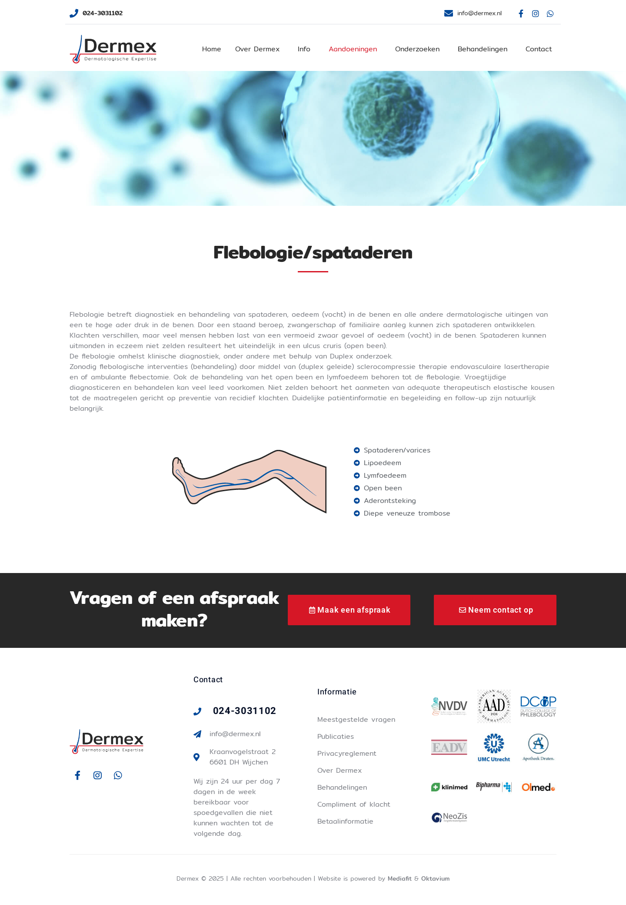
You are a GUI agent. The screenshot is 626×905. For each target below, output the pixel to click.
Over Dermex (257, 49)
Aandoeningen (353, 49)
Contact (539, 49)
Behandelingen (482, 49)
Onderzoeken (417, 49)
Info (304, 49)
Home (211, 49)
